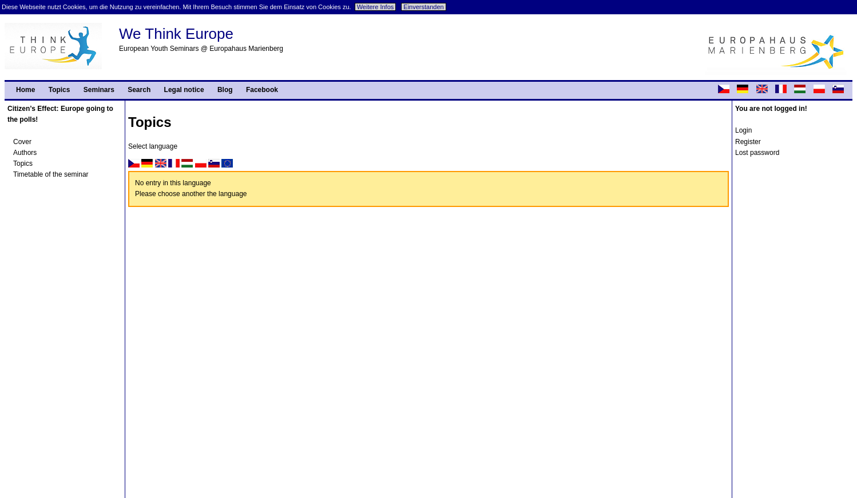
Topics (59, 90)
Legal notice (184, 90)
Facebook (262, 90)
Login (743, 130)
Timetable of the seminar (51, 174)
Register (748, 142)
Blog (225, 90)
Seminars (99, 90)
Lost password (757, 153)
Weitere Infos (375, 6)
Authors (25, 153)
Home (25, 90)
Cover (22, 142)
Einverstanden (423, 6)
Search (139, 90)
